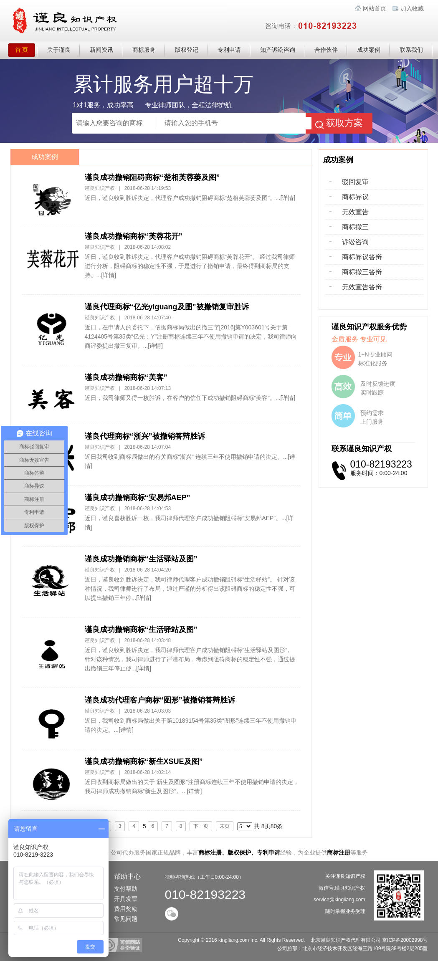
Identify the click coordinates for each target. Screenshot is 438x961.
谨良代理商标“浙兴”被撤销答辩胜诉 (145, 436)
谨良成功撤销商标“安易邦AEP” (137, 497)
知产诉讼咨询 (277, 50)
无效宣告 (355, 211)
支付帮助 (125, 888)
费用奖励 (125, 908)
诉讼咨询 (355, 241)
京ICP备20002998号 (405, 940)
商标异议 (355, 196)
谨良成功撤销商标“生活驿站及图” (141, 559)
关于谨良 (59, 50)
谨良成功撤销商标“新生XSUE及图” (144, 761)
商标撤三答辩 (362, 272)
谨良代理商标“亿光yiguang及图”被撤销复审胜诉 (167, 307)
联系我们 (411, 50)
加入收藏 (412, 8)
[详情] (288, 198)
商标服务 (144, 50)
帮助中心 (127, 876)
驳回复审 (355, 181)
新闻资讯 (101, 50)
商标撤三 (355, 226)
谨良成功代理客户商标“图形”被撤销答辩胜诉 (160, 700)
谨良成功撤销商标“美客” (126, 377)
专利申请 (229, 50)
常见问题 (125, 918)
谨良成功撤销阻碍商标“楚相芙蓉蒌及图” (152, 177)
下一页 (200, 826)
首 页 (26, 50)
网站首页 (374, 8)
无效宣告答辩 (362, 287)
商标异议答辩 (362, 256)
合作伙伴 (326, 50)
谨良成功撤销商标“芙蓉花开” (133, 236)
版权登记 (186, 50)
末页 (225, 826)
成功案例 (368, 50)
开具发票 (125, 898)
